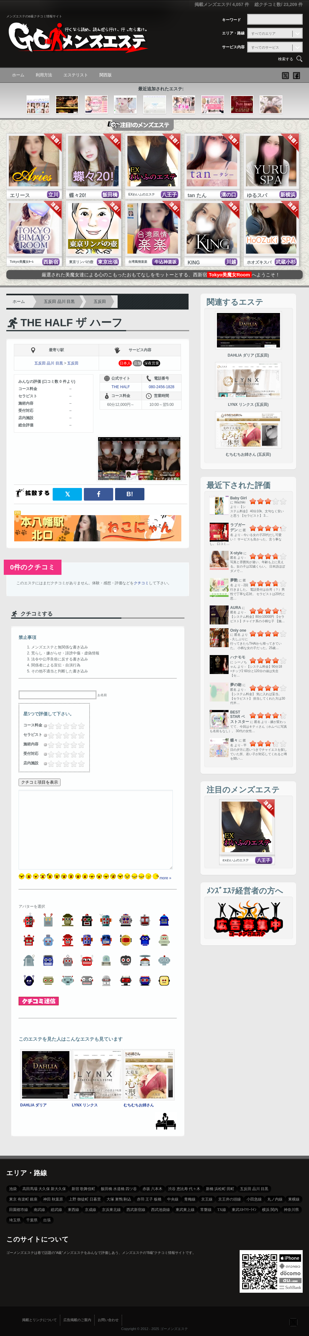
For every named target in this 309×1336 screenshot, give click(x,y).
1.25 (56, 726)
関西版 (105, 75)
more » (165, 878)
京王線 (207, 1199)
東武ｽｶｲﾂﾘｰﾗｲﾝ (244, 1209)
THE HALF (121, 387)
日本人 (125, 363)
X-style (236, 553)
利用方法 (44, 75)
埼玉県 (14, 1220)
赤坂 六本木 (152, 1189)
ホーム (18, 75)
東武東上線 (185, 1209)
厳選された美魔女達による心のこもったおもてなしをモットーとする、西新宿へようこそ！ (161, 275)
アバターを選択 (32, 906)
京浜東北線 (111, 1209)
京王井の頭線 (229, 1199)
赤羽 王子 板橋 (149, 1199)
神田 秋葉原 (53, 1199)
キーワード (231, 20)
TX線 (221, 1209)
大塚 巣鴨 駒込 (119, 1199)
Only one (238, 630)
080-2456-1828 (161, 387)
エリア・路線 (233, 33)
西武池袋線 (160, 1209)
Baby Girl (238, 498)
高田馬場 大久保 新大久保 (44, 1189)
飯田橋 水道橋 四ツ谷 (119, 1189)
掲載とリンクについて (39, 1320)
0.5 (49, 726)
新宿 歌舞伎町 (83, 1189)
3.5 (72, 726)
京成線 (90, 1209)
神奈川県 (291, 1209)
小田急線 (254, 1199)
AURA (235, 607)
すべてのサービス (265, 47)
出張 (47, 1220)
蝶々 (234, 740)
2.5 (64, 726)
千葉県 (32, 1220)
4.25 (78, 726)
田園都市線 (18, 1209)
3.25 (71, 726)
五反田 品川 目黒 (59, 301)
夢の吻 (236, 685)
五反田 (100, 301)
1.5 (57, 726)
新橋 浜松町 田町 (220, 1189)
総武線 (56, 1209)
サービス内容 (233, 47)
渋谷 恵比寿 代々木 (184, 1189)
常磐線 (206, 1209)
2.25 (63, 726)
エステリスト (75, 75)
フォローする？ (293, 1322)
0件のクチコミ (32, 567)
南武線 (39, 1209)
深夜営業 (151, 363)
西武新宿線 (135, 1209)
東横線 (294, 1199)
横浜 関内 (270, 1209)
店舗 (137, 363)
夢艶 (234, 580)
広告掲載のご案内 (77, 1320)
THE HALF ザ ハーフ (71, 322)
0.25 (48, 726)
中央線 (172, 1199)
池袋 (13, 1189)
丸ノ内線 (275, 1199)
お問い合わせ (108, 1320)
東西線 (73, 1209)
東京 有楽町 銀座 (23, 1199)
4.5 (79, 726)
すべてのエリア (263, 33)
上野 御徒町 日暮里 (85, 1199)
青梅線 (189, 1199)
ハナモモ (237, 657)
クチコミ (141, 583)
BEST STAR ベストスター (239, 717)
